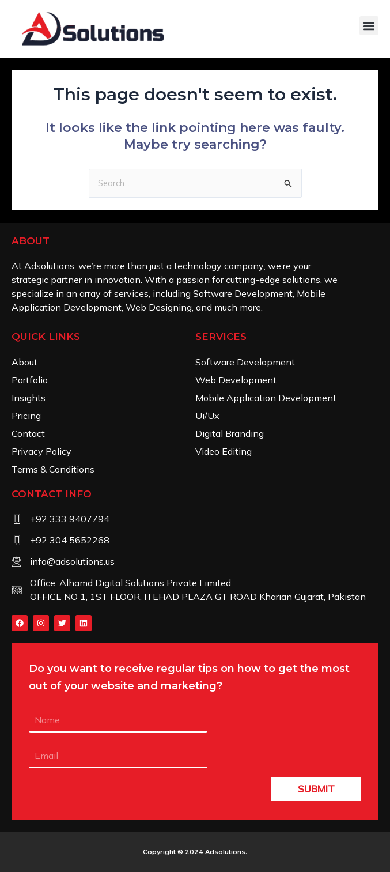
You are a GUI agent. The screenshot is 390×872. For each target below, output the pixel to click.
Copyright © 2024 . (195, 852)
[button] (368, 25)
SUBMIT (316, 789)
